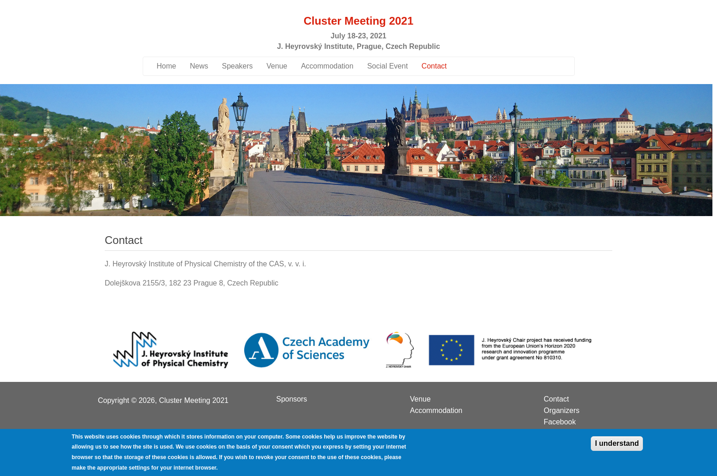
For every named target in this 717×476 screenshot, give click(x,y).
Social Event (387, 66)
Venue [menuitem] (420, 399)
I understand (617, 447)
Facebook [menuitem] (560, 422)
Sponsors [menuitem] (291, 399)
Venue (277, 66)
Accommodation (327, 66)
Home (167, 66)
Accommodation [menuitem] (436, 410)
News (199, 66)
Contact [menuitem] (556, 399)
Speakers (237, 66)
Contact (434, 66)
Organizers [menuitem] (561, 410)
